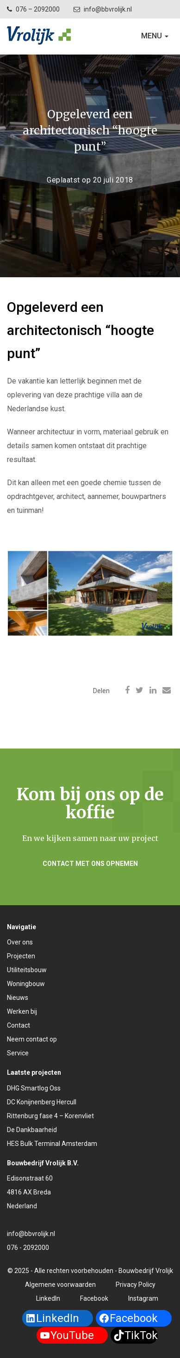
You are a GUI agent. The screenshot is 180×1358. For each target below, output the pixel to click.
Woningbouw (26, 983)
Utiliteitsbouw (27, 970)
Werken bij (22, 1011)
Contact (18, 1025)
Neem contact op (32, 1039)
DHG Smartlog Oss (34, 1088)
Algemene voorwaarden (60, 1284)
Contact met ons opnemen (90, 863)
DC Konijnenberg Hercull (41, 1102)
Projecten (21, 956)
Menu (157, 38)
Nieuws (17, 997)
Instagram (143, 1298)
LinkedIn (48, 1298)
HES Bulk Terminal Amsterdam (52, 1143)
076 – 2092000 (38, 9)
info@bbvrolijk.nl (108, 9)
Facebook (94, 1298)
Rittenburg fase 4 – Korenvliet (50, 1116)
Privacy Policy (135, 1284)
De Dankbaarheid (32, 1129)
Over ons (20, 942)
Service (18, 1053)
